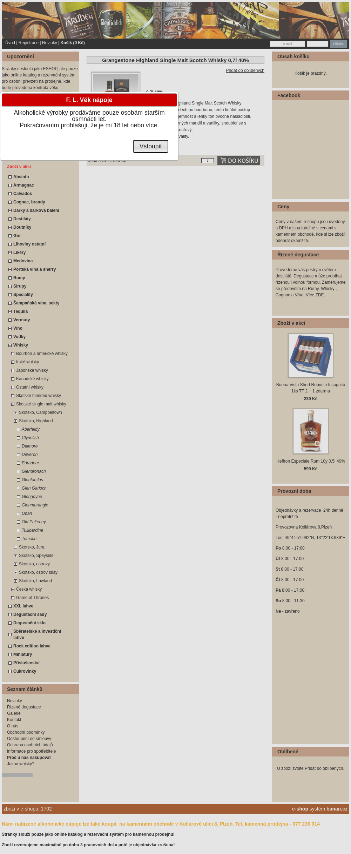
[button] (150, 146)
